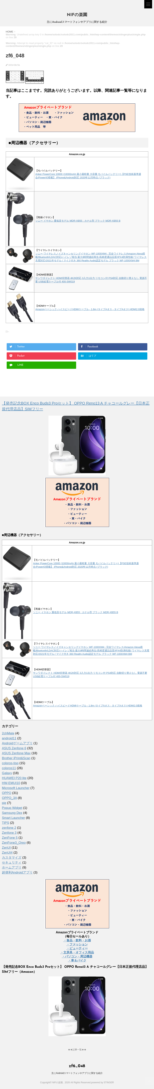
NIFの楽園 (77, 15)
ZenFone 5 (10, 838)
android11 (9, 738)
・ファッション (77, 944)
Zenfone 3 (9, 833)
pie (4, 803)
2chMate (8, 733)
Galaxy (7, 773)
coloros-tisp (10, 763)
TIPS (5, 823)
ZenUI (6, 847)
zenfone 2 (9, 828)
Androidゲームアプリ (17, 743)
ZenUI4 (7, 852)
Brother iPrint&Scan (16, 758)
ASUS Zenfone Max (16, 753)
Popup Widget (12, 808)
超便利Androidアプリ (17, 872)
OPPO (6, 793)
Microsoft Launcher (16, 788)
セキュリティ (11, 862)
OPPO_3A (9, 798)
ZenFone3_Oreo (14, 842)
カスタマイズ (11, 857)
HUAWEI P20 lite (14, 778)
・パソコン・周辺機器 (77, 956)
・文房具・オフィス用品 (77, 952)
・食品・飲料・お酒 (77, 940)
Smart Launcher (13, 818)
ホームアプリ (11, 867)
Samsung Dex (12, 813)
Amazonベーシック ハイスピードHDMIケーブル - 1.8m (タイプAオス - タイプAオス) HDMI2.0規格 (89, 309)
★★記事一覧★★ (77, 1049)
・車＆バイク (77, 960)
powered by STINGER (102, 1082)
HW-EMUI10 (11, 783)
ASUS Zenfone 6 (14, 748)
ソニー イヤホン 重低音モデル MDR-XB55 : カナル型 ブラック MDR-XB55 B (77, 220)
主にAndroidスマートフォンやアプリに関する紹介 (77, 1073)
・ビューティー (77, 948)
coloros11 (9, 768)
